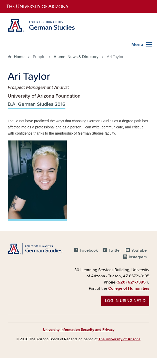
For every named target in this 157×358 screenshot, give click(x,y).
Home (19, 56)
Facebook (89, 250)
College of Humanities (128, 288)
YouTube (139, 250)
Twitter (115, 250)
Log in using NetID (125, 300)
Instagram (138, 257)
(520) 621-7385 (132, 282)
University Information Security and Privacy (78, 329)
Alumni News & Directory (76, 56)
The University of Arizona (120, 339)
